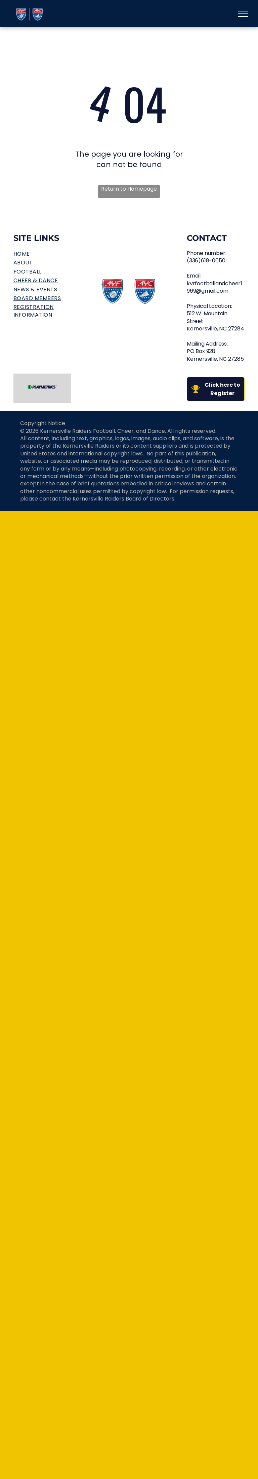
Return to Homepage (129, 189)
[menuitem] (42, 254)
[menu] (243, 14)
